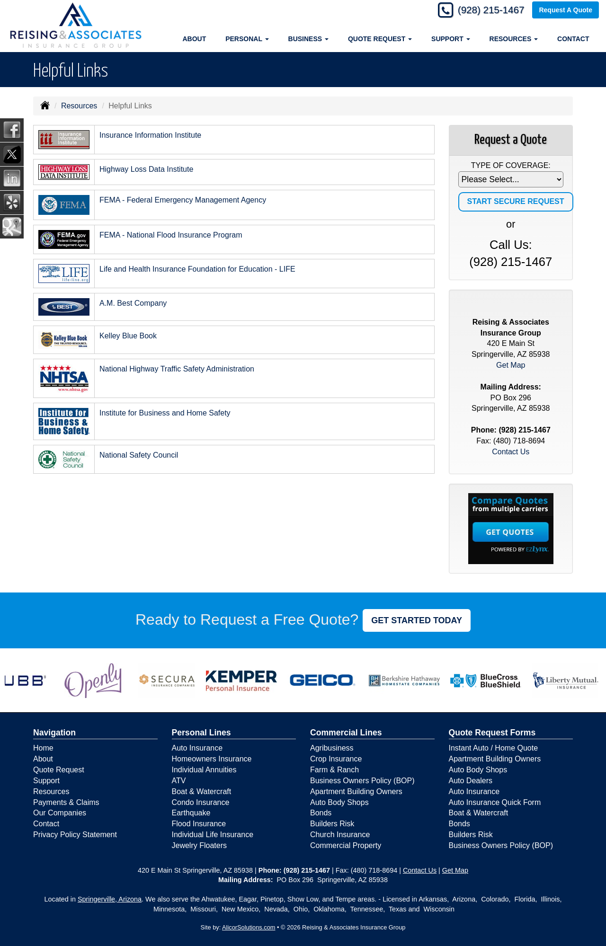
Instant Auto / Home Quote (493, 748)
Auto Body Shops (339, 802)
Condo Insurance (201, 802)
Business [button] (308, 39)
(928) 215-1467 (487, 11)
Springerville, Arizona (110, 899)
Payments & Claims (66, 802)
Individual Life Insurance (213, 835)
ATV (179, 781)
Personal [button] (246, 39)
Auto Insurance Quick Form (495, 802)
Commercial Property (345, 845)
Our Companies (59, 813)
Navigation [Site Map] (54, 732)
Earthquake (191, 813)
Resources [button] (514, 39)
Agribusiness (332, 748)
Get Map (510, 365)
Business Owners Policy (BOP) (362, 781)
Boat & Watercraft (202, 791)
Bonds (320, 813)
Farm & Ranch (334, 770)
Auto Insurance (197, 748)
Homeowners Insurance (212, 759)
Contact (573, 39)
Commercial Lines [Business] (346, 732)
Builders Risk (332, 824)
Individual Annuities (204, 770)
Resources (79, 106)
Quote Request (58, 770)
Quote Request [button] (380, 39)
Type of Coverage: (511, 165)
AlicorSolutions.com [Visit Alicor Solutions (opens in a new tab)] (248, 927)
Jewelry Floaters (199, 845)
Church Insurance (340, 835)
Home (43, 748)
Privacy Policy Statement (75, 835)
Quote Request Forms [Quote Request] (492, 732)
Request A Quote (565, 10)
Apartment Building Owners (356, 791)
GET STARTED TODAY (416, 620)
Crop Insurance (336, 759)
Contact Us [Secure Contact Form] (510, 452)
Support (46, 781)
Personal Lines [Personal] (201, 732)
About (194, 39)
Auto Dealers (471, 781)
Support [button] (450, 39)
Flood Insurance (199, 824)
